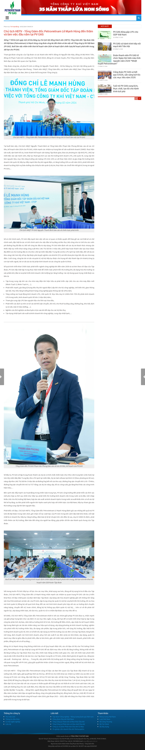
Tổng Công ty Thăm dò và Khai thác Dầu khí (69, 722)
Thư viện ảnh (10, 717)
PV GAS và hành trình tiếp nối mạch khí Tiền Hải (127, 45)
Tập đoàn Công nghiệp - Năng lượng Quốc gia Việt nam (73, 717)
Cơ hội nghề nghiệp (13, 722)
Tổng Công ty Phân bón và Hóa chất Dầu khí (69, 724)
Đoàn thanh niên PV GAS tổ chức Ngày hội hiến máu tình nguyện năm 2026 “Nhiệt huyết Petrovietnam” (119, 59)
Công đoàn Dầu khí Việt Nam (63, 719)
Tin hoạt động (14, 26)
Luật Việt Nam (105, 719)
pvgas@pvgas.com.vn (90, 741)
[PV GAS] (12, 7)
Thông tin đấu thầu (13, 719)
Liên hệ (8, 724)
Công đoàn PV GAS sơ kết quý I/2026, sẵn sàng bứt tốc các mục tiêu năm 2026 (126, 75)
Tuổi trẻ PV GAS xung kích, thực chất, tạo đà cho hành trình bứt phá (126, 88)
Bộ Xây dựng (104, 727)
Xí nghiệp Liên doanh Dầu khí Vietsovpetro (68, 729)
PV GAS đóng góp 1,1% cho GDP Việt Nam (125, 33)
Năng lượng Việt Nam (108, 717)
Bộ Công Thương (106, 722)
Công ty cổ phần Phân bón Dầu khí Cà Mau (68, 727)
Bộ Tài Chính (104, 724)
